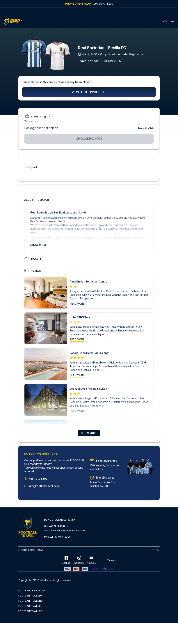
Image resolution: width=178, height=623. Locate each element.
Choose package (89, 139)
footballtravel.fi (29, 606)
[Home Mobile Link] (13, 21)
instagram (79, 560)
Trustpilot (31, 167)
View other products (89, 92)
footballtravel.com (31, 590)
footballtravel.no (30, 600)
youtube (91, 560)
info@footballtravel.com (41, 486)
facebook (66, 560)
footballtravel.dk (30, 595)
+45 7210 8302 (35, 478)
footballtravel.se (30, 611)
